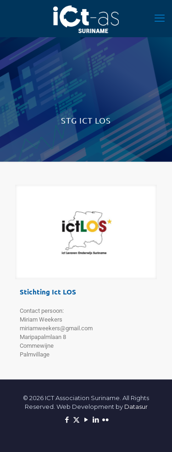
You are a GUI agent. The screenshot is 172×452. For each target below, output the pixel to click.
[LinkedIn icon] (95, 419)
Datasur (136, 406)
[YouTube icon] (86, 419)
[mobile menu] (159, 18)
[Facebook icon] (66, 419)
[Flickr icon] (105, 419)
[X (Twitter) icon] (76, 419)
